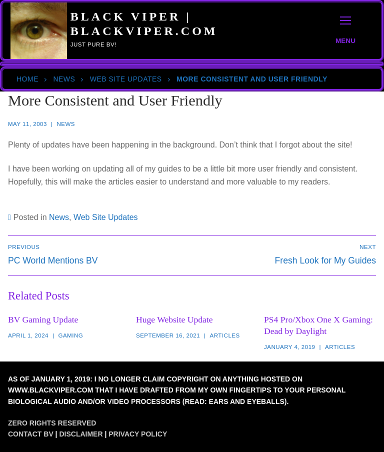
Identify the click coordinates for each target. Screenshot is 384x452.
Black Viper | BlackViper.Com (144, 24)
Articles (225, 335)
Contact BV (31, 434)
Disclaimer (80, 434)
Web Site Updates (126, 79)
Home (27, 79)
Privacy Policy (137, 434)
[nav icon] (346, 30)
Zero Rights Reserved (52, 423)
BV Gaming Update (43, 319)
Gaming (70, 335)
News (64, 79)
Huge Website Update (174, 319)
